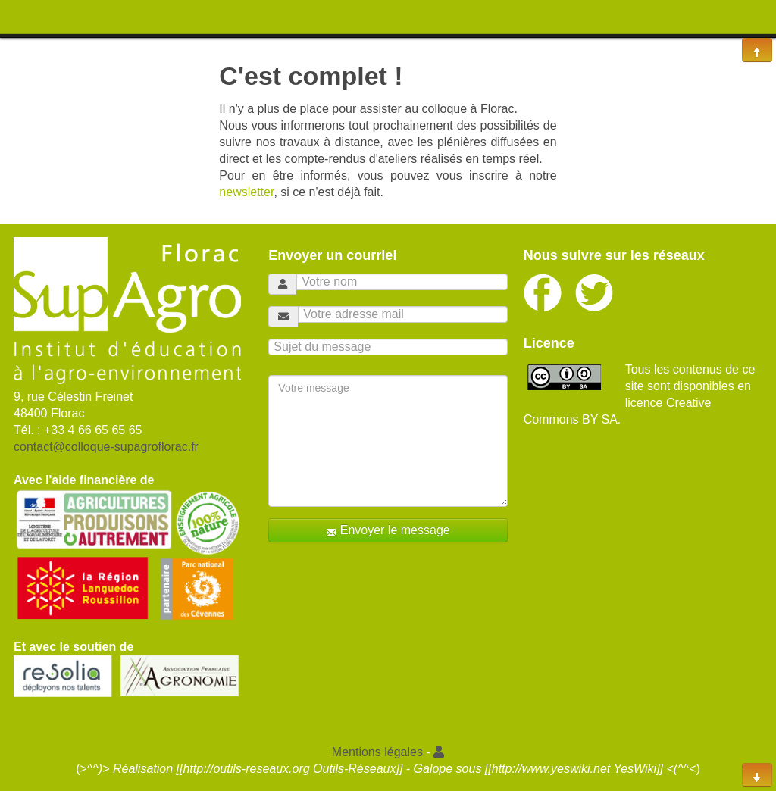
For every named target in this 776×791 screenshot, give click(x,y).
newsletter (246, 192)
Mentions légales (377, 752)
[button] (438, 752)
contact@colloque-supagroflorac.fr (106, 446)
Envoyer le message (387, 531)
